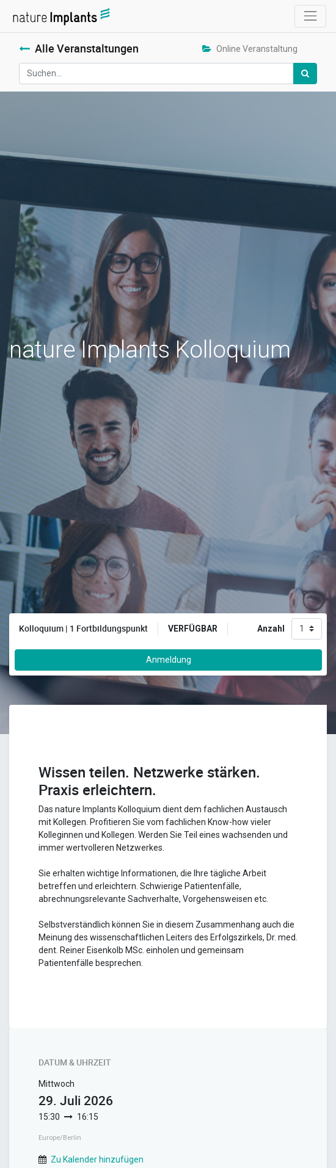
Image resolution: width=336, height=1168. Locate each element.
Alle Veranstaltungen (79, 48)
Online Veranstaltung (250, 49)
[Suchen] (305, 73)
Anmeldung (168, 660)
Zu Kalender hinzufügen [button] (97, 1159)
